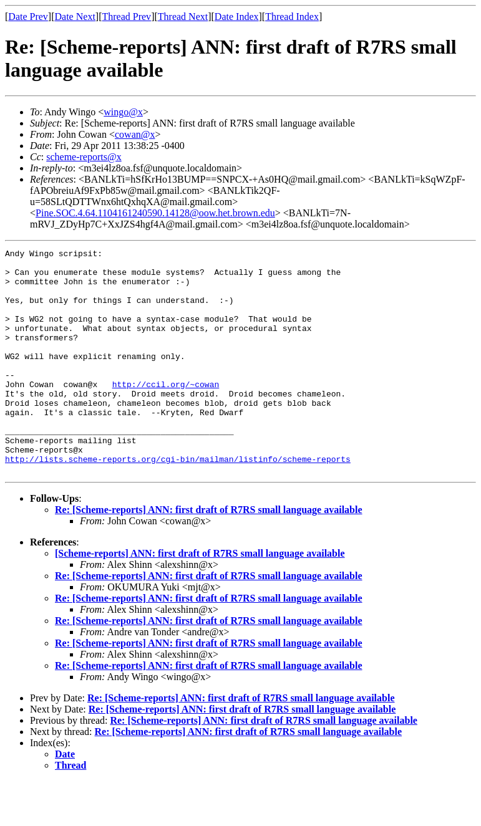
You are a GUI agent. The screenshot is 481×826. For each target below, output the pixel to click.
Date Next (75, 16)
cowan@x (135, 134)
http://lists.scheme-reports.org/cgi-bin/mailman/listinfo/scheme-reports (178, 501)
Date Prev (28, 16)
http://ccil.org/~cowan (166, 412)
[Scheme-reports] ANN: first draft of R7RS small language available (200, 598)
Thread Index (292, 16)
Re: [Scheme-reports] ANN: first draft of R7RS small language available (208, 554)
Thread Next (183, 16)
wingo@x (123, 112)
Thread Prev (126, 16)
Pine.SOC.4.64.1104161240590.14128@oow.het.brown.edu (155, 213)
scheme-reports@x (83, 156)
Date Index (237, 16)
